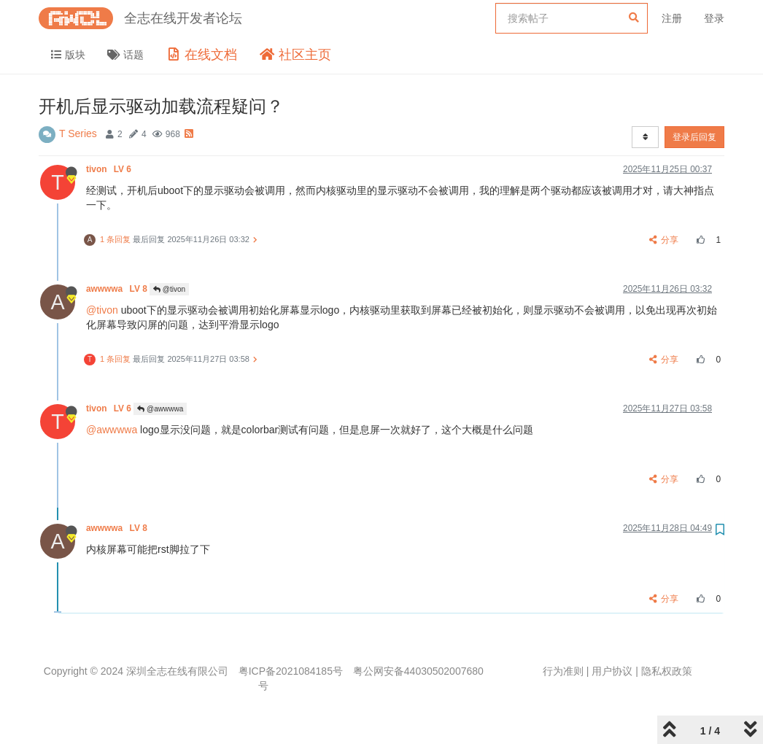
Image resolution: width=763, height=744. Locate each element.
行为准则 (563, 671)
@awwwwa (160, 409)
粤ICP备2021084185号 (291, 671)
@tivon (169, 289)
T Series (78, 133)
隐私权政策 (666, 671)
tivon (109, 169)
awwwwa (118, 289)
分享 (664, 240)
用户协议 (612, 671)
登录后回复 (694, 137)
